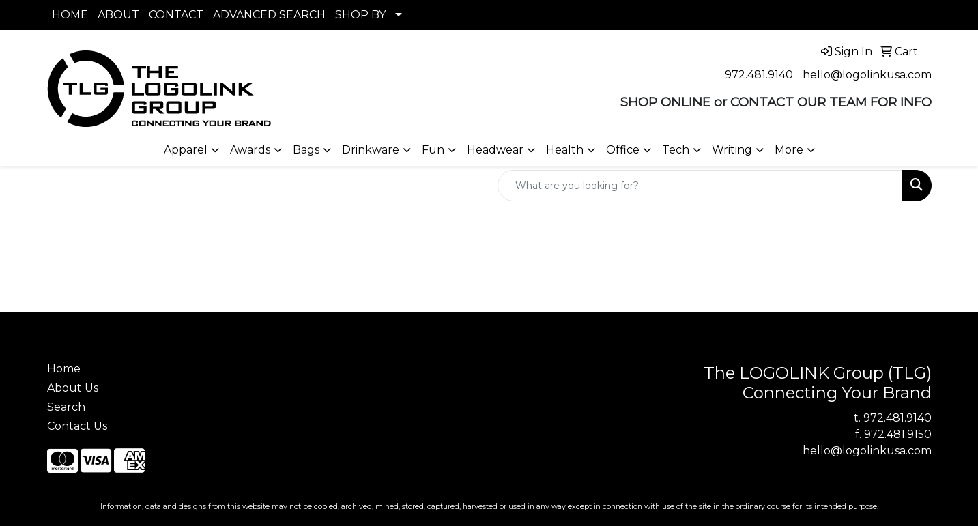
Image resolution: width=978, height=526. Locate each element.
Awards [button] (250, 149)
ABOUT (118, 14)
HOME (70, 14)
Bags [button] (306, 149)
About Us (72, 387)
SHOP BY (360, 14)
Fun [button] (433, 149)
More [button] (789, 149)
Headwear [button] (495, 149)
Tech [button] (675, 149)
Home (64, 368)
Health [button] (565, 149)
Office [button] (622, 149)
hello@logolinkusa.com (867, 74)
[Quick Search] (700, 185)
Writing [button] (732, 149)
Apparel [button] (185, 149)
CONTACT (176, 14)
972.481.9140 (759, 74)
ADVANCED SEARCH (269, 14)
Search (66, 406)
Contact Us (77, 426)
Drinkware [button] (370, 149)
